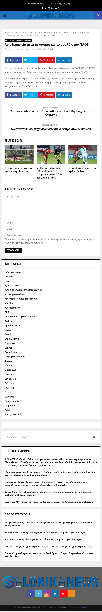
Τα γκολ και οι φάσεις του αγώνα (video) (82, 170)
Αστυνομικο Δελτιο (14, 294)
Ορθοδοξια (10, 379)
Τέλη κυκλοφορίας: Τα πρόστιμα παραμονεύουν (29, 522)
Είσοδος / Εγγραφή (60, 4)
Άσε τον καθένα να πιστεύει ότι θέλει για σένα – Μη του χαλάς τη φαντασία (51, 113)
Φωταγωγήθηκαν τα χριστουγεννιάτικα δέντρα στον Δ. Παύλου (51, 129)
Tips (7, 281)
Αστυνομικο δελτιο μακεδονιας (21, 299)
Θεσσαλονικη (11, 352)
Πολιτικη (9, 388)
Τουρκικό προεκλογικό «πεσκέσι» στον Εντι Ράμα (30, 553)
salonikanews (14, 49)
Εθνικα (8, 330)
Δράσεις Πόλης (12, 325)
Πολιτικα (9, 383)
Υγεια (7, 410)
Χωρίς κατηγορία (13, 414)
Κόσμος (8, 365)
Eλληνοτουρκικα (13, 272)
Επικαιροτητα (12, 339)
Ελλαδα (8, 334)
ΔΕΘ (7, 312)
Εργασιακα (10, 343)
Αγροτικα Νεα (12, 285)
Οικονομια (10, 374)
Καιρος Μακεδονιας (15, 356)
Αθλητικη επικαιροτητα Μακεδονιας (18, 40)
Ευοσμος (9, 348)
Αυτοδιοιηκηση (12, 308)
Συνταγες (9, 397)
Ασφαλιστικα (11, 303)
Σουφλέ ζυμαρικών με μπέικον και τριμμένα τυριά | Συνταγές (54, 532)
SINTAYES (9, 539)
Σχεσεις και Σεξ (13, 401)
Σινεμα (8, 392)
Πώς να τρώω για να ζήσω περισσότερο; (25, 546)
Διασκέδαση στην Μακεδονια (20, 316)
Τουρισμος (10, 405)
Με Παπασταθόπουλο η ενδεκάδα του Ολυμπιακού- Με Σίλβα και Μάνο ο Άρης (50, 173)
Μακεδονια (10, 370)
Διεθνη (8, 321)
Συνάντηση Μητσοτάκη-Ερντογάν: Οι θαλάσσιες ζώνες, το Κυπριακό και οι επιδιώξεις (49, 502)
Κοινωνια (9, 361)
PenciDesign (82, 608)
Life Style (9, 276)
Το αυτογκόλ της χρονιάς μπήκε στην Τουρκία (19, 170)
